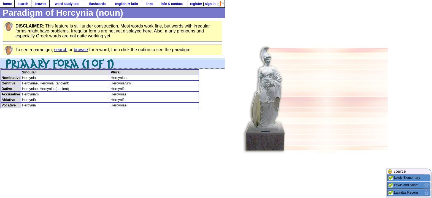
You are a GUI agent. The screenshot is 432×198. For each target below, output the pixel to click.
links (149, 4)
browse (40, 4)
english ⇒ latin (126, 4)
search (23, 4)
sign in (210, 4)
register (196, 4)
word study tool (67, 4)
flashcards (97, 4)
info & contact (172, 4)
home (7, 4)
